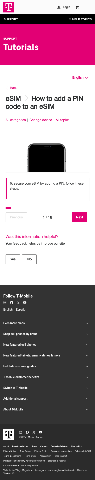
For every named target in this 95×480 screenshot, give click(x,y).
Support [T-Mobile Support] (10, 38)
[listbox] (47, 188)
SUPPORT (11, 19)
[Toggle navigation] (79, 19)
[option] (47, 188)
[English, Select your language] (80, 77)
